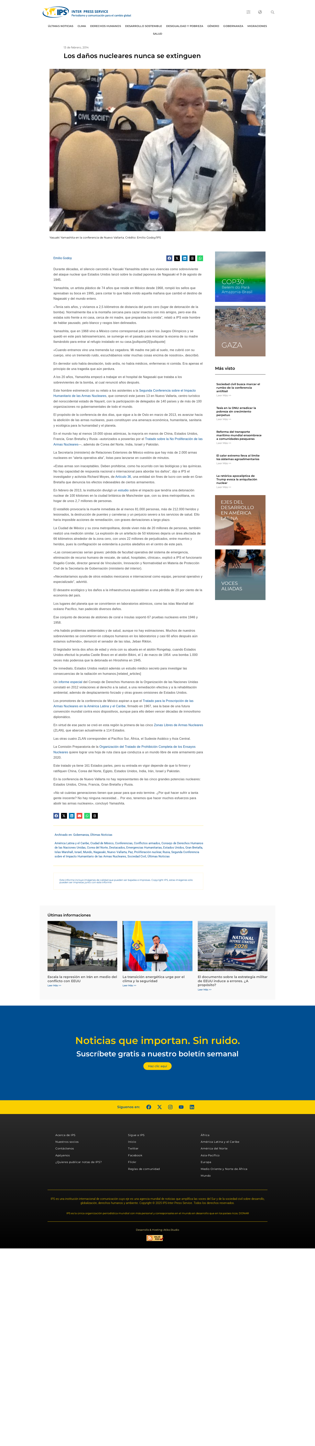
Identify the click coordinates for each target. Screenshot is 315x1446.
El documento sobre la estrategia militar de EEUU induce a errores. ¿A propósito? (232, 981)
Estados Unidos (173, 847)
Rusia (166, 852)
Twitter (133, 1148)
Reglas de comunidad (144, 1169)
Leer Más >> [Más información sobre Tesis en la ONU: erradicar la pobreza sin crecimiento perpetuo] (223, 419)
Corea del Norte (97, 847)
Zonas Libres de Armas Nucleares (178, 725)
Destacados (117, 847)
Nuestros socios (67, 1142)
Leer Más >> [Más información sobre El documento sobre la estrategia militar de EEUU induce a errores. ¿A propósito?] (205, 989)
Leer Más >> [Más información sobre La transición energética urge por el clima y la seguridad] (129, 985)
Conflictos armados (147, 843)
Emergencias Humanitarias (144, 847)
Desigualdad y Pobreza (184, 26)
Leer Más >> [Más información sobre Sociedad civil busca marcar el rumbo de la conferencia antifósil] (223, 395)
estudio (123, 490)
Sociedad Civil (136, 856)
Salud (157, 33)
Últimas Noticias (60, 26)
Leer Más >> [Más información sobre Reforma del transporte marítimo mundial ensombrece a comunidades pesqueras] (223, 443)
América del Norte (214, 1148)
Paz (130, 852)
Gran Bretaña (193, 847)
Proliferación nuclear (147, 852)
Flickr (132, 1162)
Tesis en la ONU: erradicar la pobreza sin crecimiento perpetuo (236, 411)
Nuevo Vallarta (117, 852)
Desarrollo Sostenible (143, 26)
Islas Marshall (64, 852)
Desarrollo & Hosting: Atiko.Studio (157, 1229)
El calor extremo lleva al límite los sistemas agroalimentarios (238, 457)
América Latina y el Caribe (72, 843)
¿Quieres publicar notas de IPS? (78, 1162)
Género (213, 26)
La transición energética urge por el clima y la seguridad (154, 979)
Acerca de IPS (65, 1135)
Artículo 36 (123, 476)
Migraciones (257, 26)
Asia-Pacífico (210, 1155)
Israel (78, 852)
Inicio (132, 1142)
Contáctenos (64, 1148)
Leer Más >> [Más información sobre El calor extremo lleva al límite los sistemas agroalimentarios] (223, 463)
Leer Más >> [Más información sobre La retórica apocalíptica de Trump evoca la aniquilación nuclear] (223, 487)
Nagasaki (99, 852)
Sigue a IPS (136, 1135)
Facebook (135, 1155)
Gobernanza (233, 26)
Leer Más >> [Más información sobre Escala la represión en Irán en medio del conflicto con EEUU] (54, 985)
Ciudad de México (102, 843)
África (205, 1135)
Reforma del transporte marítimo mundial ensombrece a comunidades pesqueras (239, 435)
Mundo (87, 852)
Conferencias (124, 843)
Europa (206, 1162)
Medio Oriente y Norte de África (224, 1169)
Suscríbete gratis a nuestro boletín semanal (157, 1053)
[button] (273, 12)
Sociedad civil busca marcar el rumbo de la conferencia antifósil (238, 387)
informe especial (70, 682)
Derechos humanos (105, 26)
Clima (82, 26)
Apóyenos (62, 1155)
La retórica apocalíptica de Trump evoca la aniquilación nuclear (236, 479)
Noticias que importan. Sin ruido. (157, 1041)
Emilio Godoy (62, 258)
